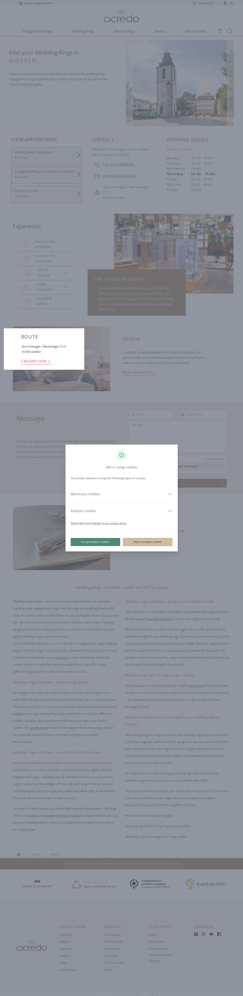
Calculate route (35, 361)
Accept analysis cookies (95, 541)
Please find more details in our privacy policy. (99, 523)
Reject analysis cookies (148, 541)
